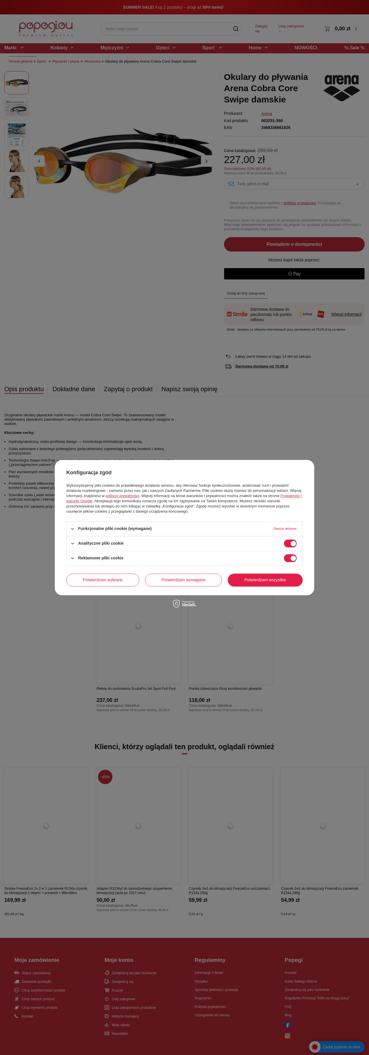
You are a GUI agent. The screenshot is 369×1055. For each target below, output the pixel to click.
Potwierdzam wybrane (103, 580)
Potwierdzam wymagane (183, 580)
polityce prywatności (122, 496)
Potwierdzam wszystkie (265, 580)
